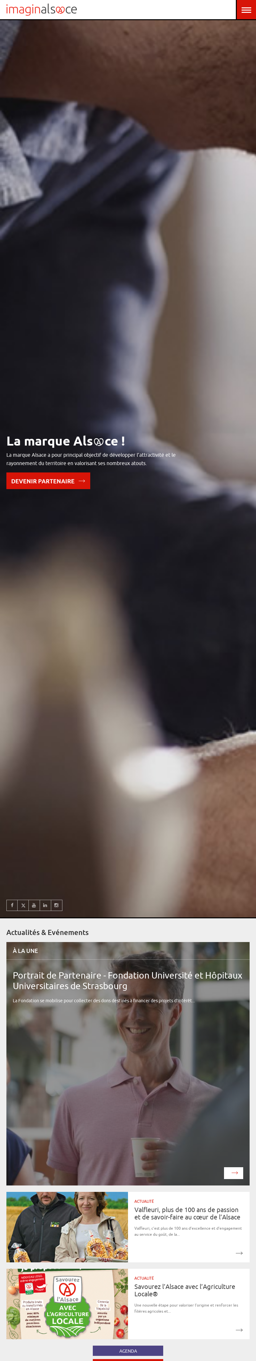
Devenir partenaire (48, 481)
